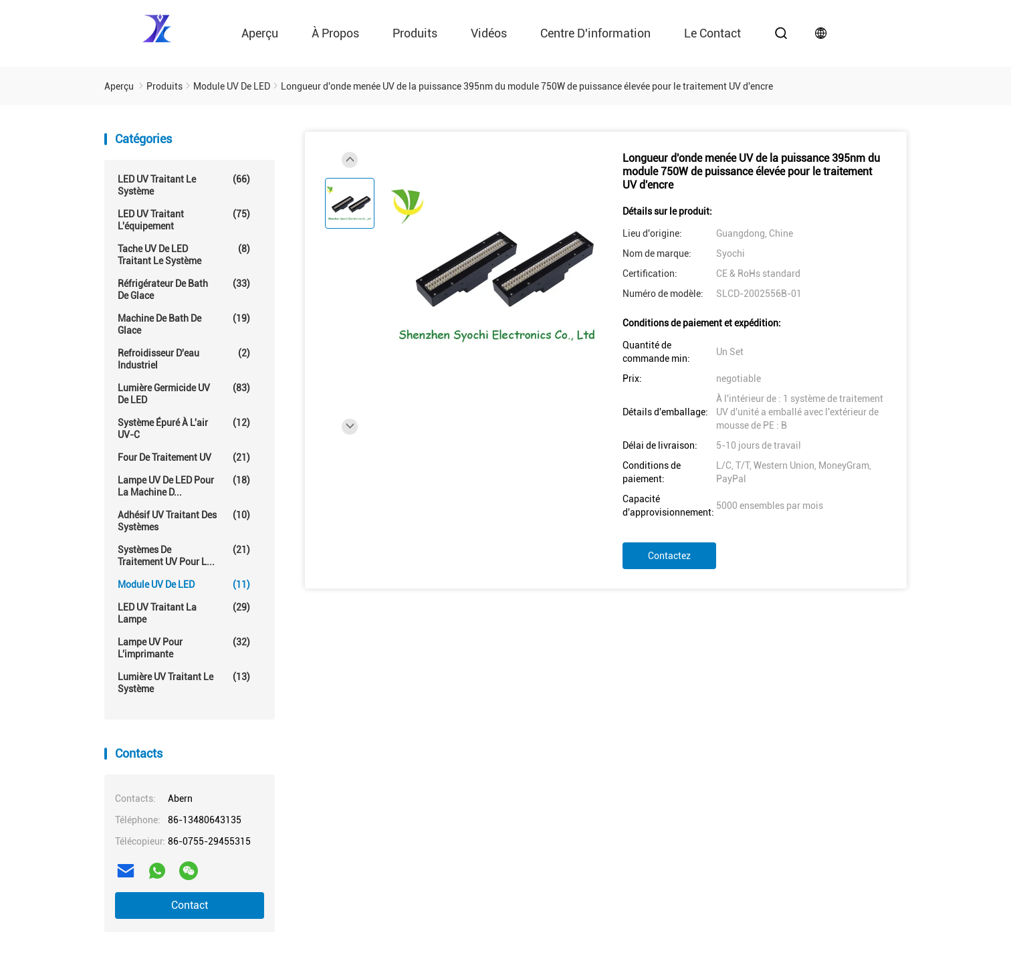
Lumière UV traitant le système (184, 682)
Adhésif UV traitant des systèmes (184, 520)
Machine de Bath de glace (184, 324)
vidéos (489, 33)
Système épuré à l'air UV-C (184, 428)
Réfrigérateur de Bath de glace (184, 289)
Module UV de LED (184, 584)
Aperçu (259, 33)
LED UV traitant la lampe (184, 613)
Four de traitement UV (184, 457)
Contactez (669, 555)
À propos (335, 33)
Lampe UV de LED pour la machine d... (184, 486)
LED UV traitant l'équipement (184, 219)
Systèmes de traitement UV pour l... (184, 555)
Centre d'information (595, 33)
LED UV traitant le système (184, 185)
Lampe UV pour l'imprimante (184, 647)
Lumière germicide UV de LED (184, 393)
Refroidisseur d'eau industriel (184, 358)
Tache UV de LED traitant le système (184, 254)
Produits (414, 33)
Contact (189, 905)
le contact (712, 33)
